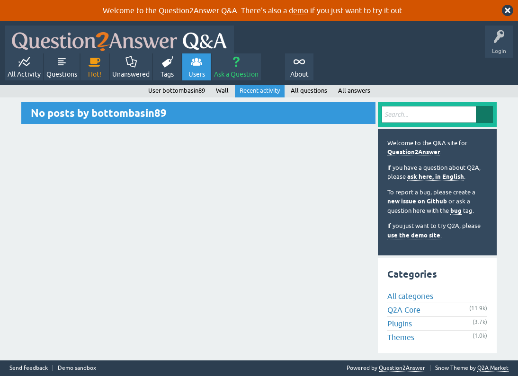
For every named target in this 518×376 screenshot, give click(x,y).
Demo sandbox (77, 368)
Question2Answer (413, 152)
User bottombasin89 (176, 90)
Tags (167, 74)
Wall (222, 90)
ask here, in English (435, 176)
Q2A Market (493, 368)
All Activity (24, 74)
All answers (354, 90)
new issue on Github (417, 201)
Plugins (399, 323)
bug (456, 210)
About (299, 74)
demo (298, 10)
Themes (400, 337)
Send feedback (28, 368)
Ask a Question (236, 74)
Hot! (94, 74)
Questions (61, 74)
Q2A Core (403, 310)
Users (196, 74)
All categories (410, 296)
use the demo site (413, 235)
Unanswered (131, 74)
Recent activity (260, 90)
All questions (309, 90)
